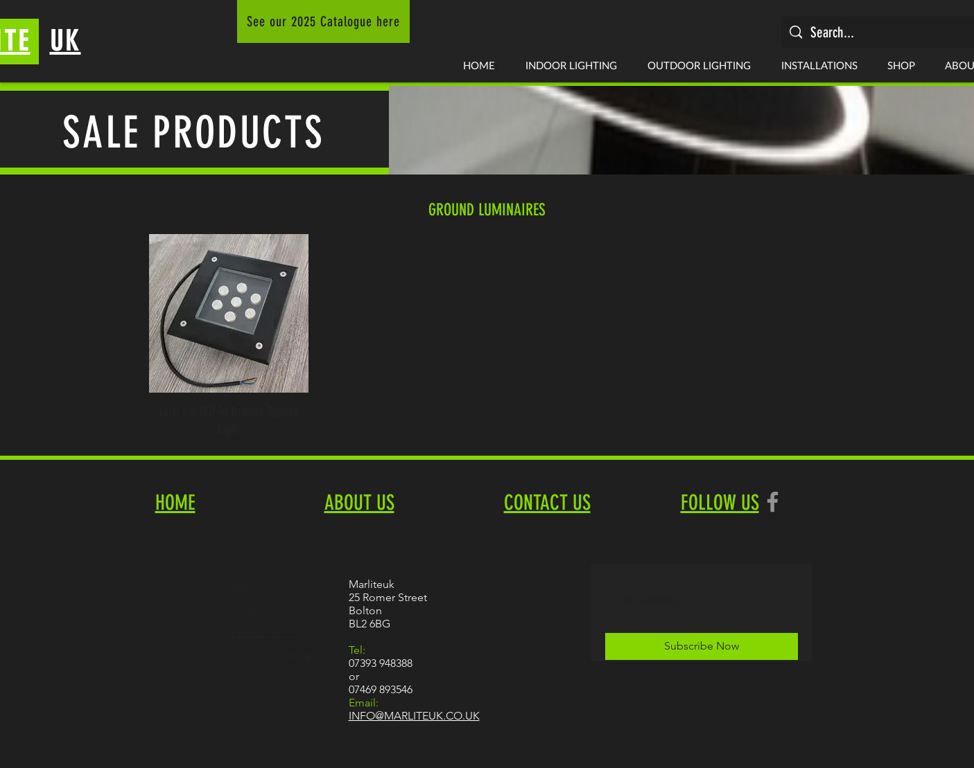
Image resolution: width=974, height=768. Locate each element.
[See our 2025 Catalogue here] (323, 21)
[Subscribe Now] (701, 646)
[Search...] (886, 32)
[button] (571, 65)
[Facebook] (772, 501)
